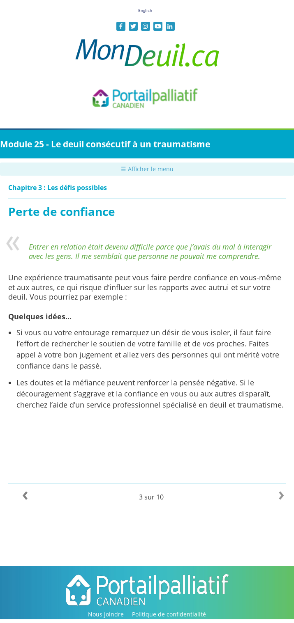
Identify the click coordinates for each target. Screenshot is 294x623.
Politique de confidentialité (169, 614)
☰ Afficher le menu (147, 169)
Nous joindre (106, 614)
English (145, 10)
